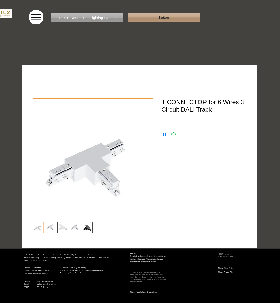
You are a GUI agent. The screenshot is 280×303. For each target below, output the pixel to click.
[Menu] (36, 17)
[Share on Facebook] (164, 134)
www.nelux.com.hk (225, 256)
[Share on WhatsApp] (174, 134)
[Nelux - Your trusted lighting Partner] (87, 17)
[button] (164, 17)
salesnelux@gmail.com (47, 284)
